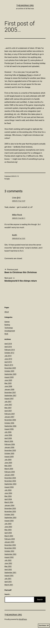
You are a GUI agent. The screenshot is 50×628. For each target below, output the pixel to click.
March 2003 (8, 536)
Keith (8, 179)
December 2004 (10, 478)
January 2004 (9, 505)
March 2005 (8, 469)
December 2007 (10, 392)
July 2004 (7, 490)
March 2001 (8, 585)
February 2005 (9, 472)
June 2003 (8, 527)
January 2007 (9, 417)
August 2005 (9, 456)
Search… (7, 594)
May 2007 (8, 408)
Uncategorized (9, 331)
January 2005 (9, 475)
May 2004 (8, 496)
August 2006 (9, 429)
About (6, 312)
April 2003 (8, 533)
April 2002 (8, 569)
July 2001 (7, 579)
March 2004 (8, 502)
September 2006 (10, 426)
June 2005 (8, 463)
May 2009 (8, 383)
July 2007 (7, 402)
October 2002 (9, 551)
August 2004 (9, 487)
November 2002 (10, 548)
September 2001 (10, 572)
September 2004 (10, 484)
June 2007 (8, 405)
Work (6, 334)
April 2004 (8, 499)
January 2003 (9, 542)
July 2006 (7, 432)
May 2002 (8, 566)
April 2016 (8, 347)
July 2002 (7, 560)
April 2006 (8, 438)
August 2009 (9, 377)
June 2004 (8, 493)
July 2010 (7, 356)
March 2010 (8, 365)
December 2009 (10, 368)
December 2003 (10, 508)
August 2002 (9, 557)
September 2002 (10, 554)
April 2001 (8, 582)
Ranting (7, 325)
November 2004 (10, 481)
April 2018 (8, 344)
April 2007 (8, 411)
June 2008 (8, 386)
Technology (8, 328)
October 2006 (9, 423)
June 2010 (8, 359)
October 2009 (9, 371)
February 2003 (9, 539)
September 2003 (10, 517)
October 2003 (9, 514)
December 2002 (10, 545)
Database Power (25, 75)
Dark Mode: (44, 626)
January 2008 (9, 389)
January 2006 (9, 447)
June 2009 (8, 380)
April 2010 (8, 362)
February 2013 (9, 350)
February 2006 (9, 444)
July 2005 (7, 460)
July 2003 (7, 524)
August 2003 (9, 521)
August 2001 (9, 575)
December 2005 (10, 450)
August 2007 (9, 398)
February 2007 (9, 414)
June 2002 (8, 563)
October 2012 (9, 353)
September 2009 (10, 374)
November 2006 (10, 420)
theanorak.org (25, 5)
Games (7, 322)
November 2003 (10, 511)
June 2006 (8, 435)
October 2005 (9, 453)
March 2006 (8, 441)
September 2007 (10, 395)
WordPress (23, 619)
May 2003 (8, 530)
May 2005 (8, 466)
